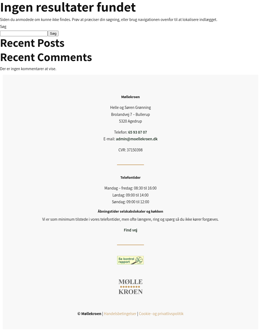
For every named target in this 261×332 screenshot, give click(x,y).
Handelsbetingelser (120, 313)
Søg (3, 26)
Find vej (130, 230)
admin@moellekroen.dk (136, 138)
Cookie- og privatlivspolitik (161, 313)
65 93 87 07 (137, 132)
